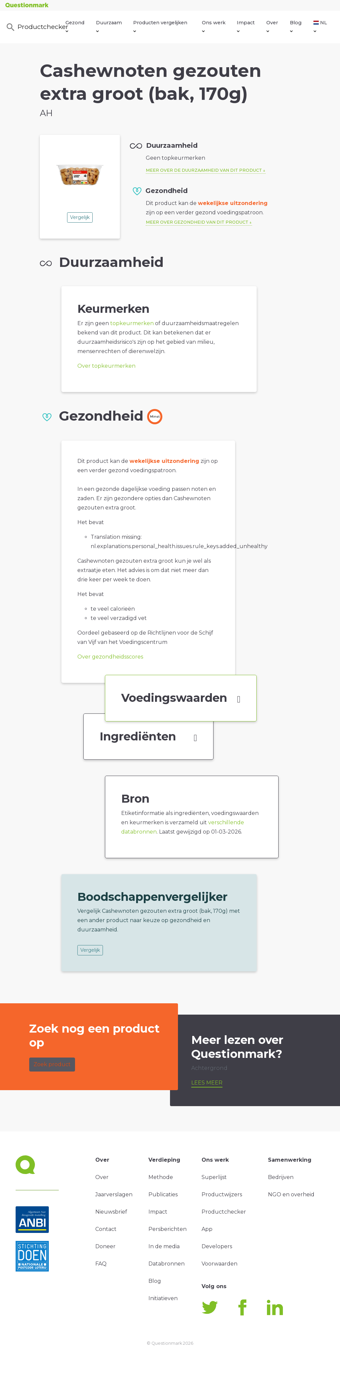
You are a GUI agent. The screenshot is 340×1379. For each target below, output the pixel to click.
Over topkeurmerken (106, 366)
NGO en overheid (291, 1194)
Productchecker (35, 27)
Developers (217, 1246)
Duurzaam (109, 26)
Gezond (74, 26)
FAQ (101, 1264)
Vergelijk (80, 217)
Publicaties (163, 1194)
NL (320, 26)
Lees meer (206, 1083)
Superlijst (214, 1177)
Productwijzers (222, 1194)
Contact (106, 1229)
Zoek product (52, 1064)
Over (272, 26)
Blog (295, 26)
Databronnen (166, 1264)
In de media (164, 1246)
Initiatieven (163, 1298)
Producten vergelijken (160, 26)
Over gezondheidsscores (110, 657)
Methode (160, 1177)
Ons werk (213, 26)
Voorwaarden (219, 1264)
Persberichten (167, 1229)
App (207, 1229)
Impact (246, 26)
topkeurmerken (132, 323)
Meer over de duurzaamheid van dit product (204, 170)
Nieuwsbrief (111, 1212)
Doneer (105, 1246)
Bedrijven (281, 1177)
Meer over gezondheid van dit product (197, 222)
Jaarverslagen (113, 1194)
